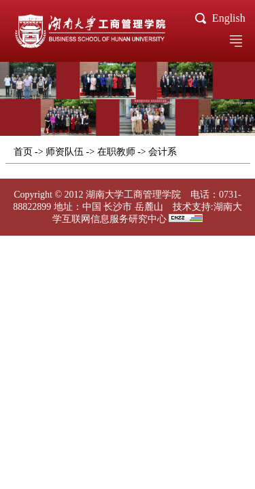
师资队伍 (65, 152)
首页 (23, 152)
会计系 (162, 152)
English (228, 18)
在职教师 (116, 152)
